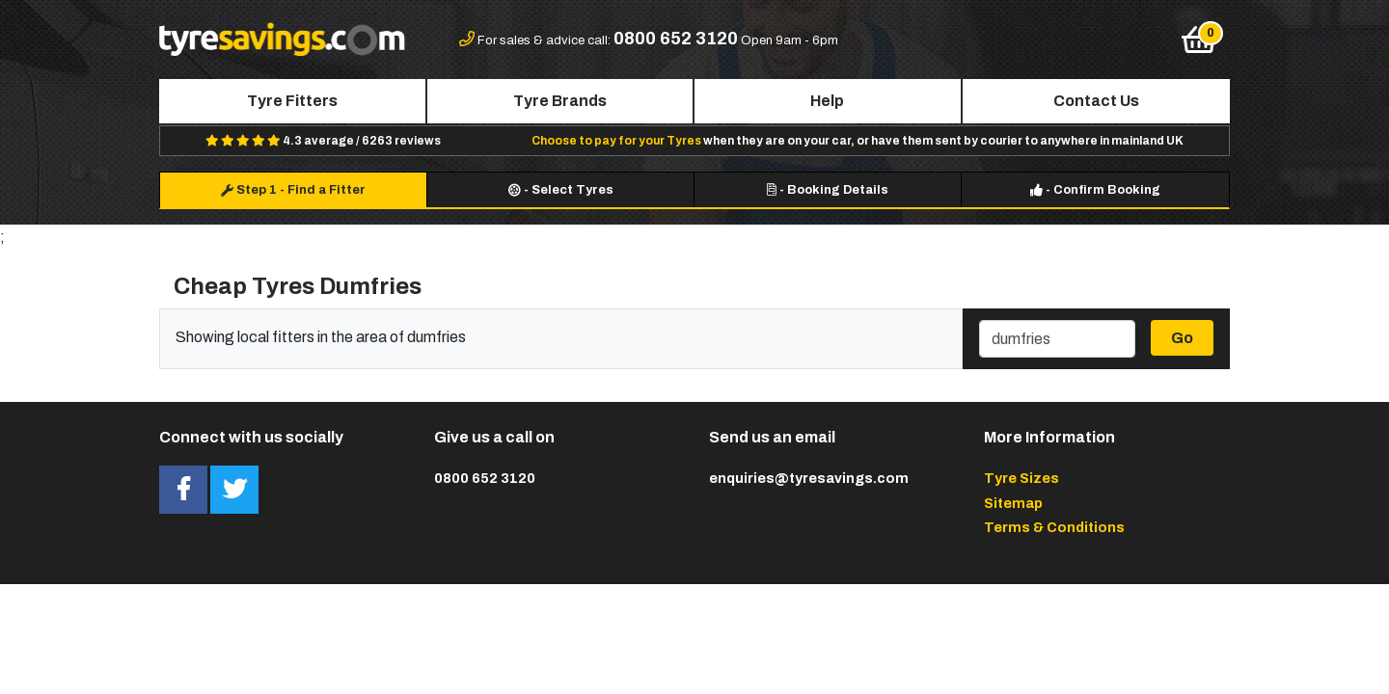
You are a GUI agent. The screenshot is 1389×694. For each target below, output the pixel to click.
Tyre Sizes (1021, 478)
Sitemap (1013, 503)
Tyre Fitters (292, 101)
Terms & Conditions (1054, 527)
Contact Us (1096, 101)
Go (1182, 338)
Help (827, 101)
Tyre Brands (560, 101)
